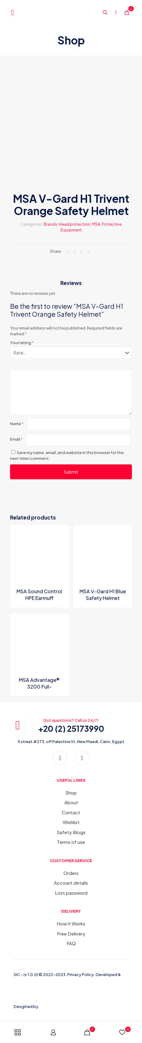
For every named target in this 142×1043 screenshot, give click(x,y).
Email (16, 439)
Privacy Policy (80, 974)
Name (17, 423)
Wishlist (71, 822)
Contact (71, 812)
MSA (96, 224)
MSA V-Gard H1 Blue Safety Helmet (103, 594)
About (71, 802)
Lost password (71, 893)
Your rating (22, 342)
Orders (71, 873)
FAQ (71, 943)
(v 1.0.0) (31, 974)
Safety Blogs (71, 832)
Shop (71, 792)
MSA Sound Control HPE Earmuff (39, 594)
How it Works (71, 923)
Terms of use (71, 842)
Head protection (75, 224)
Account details (71, 883)
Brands (50, 224)
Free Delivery (71, 933)
